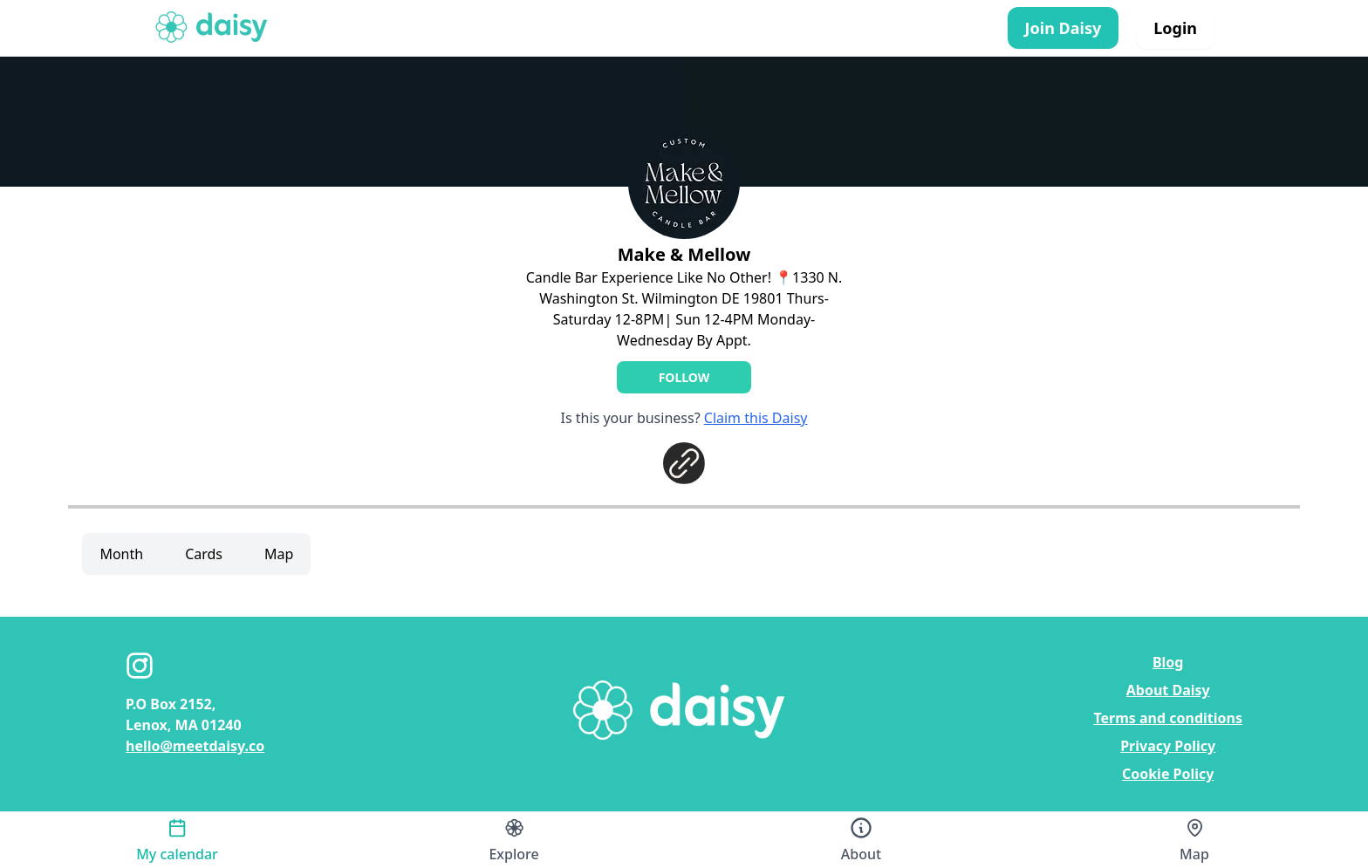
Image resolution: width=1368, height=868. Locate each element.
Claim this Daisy (756, 417)
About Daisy (1168, 690)
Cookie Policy (1168, 773)
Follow (684, 377)
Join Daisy (1063, 27)
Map (278, 554)
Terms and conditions (1167, 718)
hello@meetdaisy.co (195, 745)
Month (121, 554)
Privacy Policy (1167, 745)
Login (1175, 27)
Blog (1168, 662)
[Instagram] (140, 666)
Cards (203, 554)
